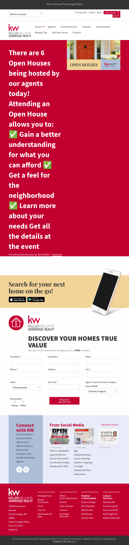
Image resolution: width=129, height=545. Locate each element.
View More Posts (109, 424)
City (88, 369)
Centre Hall (87, 517)
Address (52, 369)
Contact (77, 32)
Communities (103, 26)
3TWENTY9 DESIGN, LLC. (65, 541)
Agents (52, 26)
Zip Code (52, 382)
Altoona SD (109, 501)
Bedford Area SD (111, 517)
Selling (23, 404)
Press (40, 505)
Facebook (57, 254)
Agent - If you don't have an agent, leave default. (101, 384)
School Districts (68, 26)
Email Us (13, 529)
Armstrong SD (110, 505)
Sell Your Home (60, 32)
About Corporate (43, 500)
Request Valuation (64, 400)
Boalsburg (86, 513)
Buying (15, 404)
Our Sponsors (79, 12)
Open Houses (112, 12)
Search (116, 16)
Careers (91, 12)
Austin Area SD (110, 509)
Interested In (16, 398)
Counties (86, 26)
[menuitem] (39, 27)
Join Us (41, 509)
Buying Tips (41, 32)
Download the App (45, 515)
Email (89, 356)
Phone (13, 369)
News (99, 12)
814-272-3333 (16, 525)
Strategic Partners (64, 515)
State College (88, 501)
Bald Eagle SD (110, 513)
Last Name (53, 356)
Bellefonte (87, 509)
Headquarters (45, 495)
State (13, 382)
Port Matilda (88, 505)
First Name (15, 356)
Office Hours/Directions (68, 497)
